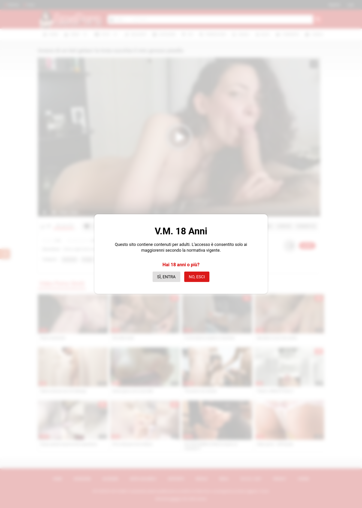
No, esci (197, 276)
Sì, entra (166, 276)
